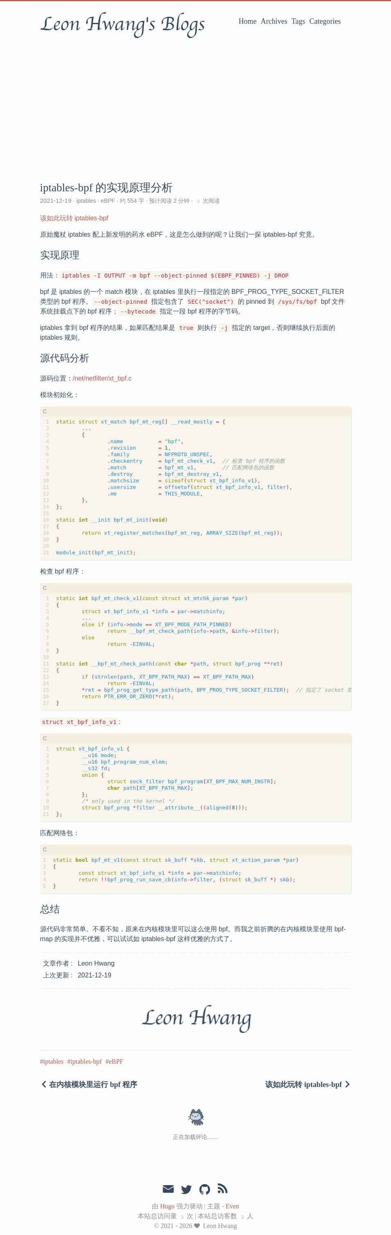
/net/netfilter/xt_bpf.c (102, 378)
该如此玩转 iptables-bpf (74, 218)
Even (232, 1206)
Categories (325, 21)
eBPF (108, 200)
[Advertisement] (195, 108)
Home (248, 21)
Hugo (167, 1206)
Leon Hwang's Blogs (122, 24)
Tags (298, 21)
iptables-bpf (86, 1061)
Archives (274, 21)
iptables (86, 200)
